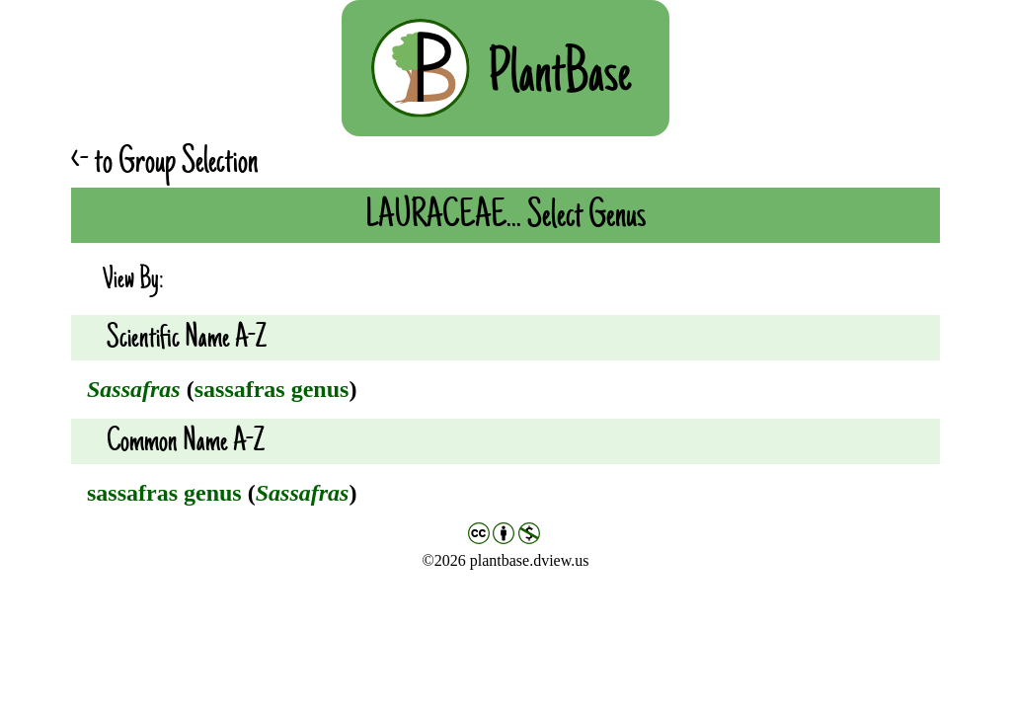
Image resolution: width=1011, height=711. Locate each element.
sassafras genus (272, 389)
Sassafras (134, 389)
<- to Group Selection (165, 162)
